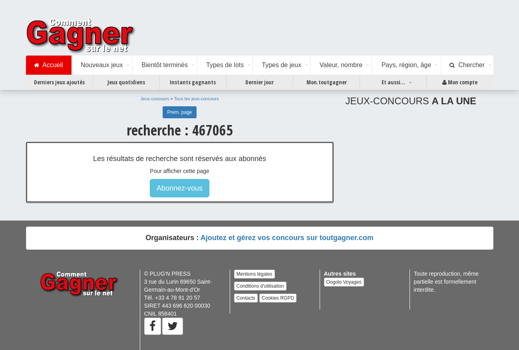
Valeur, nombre (341, 65)
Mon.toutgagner (326, 82)
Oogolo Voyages (344, 282)
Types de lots (225, 65)
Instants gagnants (193, 82)
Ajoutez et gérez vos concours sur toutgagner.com (287, 238)
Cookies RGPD (278, 298)
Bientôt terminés (164, 65)
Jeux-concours (155, 98)
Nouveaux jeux (102, 65)
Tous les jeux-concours (196, 98)
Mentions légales (254, 274)
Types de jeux (281, 65)
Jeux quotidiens (126, 82)
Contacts (246, 298)
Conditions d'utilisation (260, 286)
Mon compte (459, 82)
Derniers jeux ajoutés (59, 82)
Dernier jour (259, 82)
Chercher (467, 65)
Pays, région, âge (407, 65)
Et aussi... (393, 82)
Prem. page (179, 112)
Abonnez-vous (180, 188)
